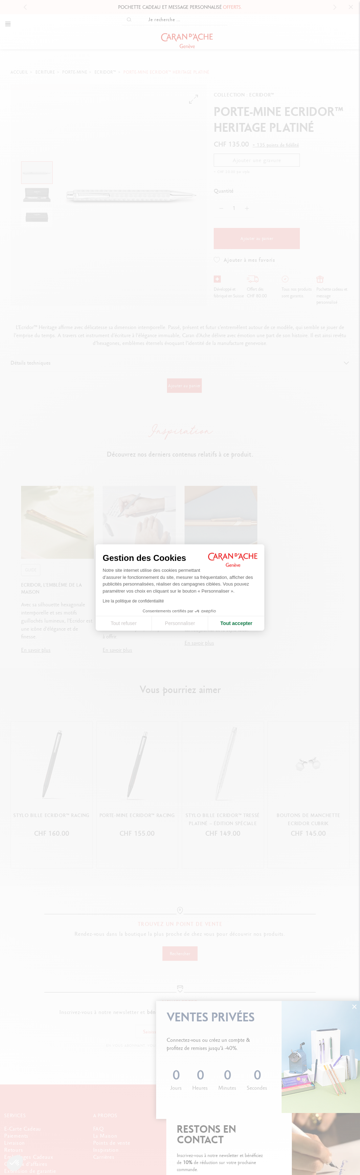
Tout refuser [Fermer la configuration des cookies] (124, 623)
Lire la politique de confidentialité (133, 601)
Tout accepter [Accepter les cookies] (236, 623)
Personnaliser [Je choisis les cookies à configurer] (180, 623)
